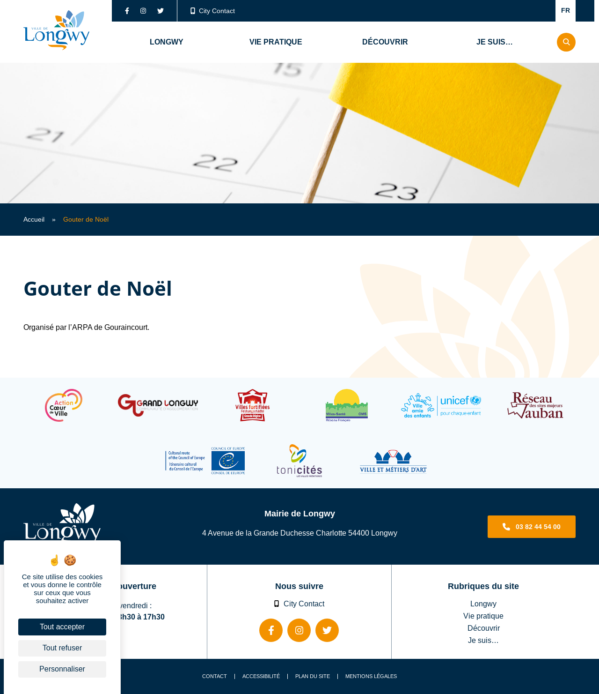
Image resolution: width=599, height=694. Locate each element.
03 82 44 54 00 (538, 526)
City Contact (212, 11)
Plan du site (312, 676)
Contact (214, 676)
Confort (536, 11)
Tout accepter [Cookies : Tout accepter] (62, 627)
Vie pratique (483, 615)
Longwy (483, 603)
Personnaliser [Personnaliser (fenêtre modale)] (62, 669)
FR (565, 10)
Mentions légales (371, 676)
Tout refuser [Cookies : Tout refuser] (62, 648)
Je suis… (483, 640)
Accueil (33, 219)
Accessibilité (261, 676)
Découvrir (484, 628)
